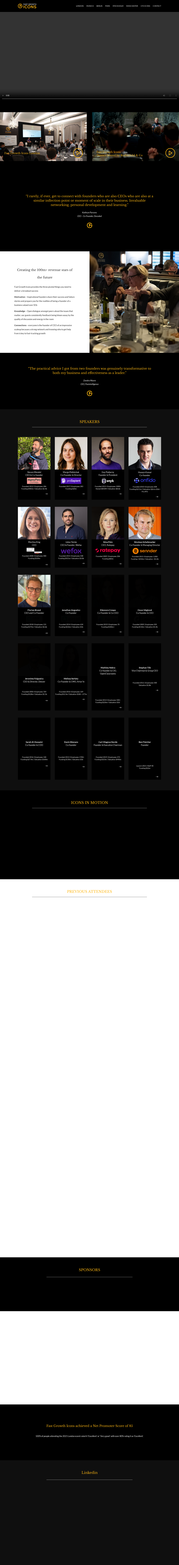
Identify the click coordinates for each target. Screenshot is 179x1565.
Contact (157, 6)
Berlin (99, 6)
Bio (42, 494)
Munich (90, 6)
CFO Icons (145, 6)
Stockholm (118, 6)
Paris (107, 6)
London (80, 6)
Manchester (132, 6)
